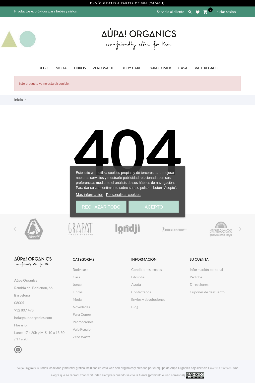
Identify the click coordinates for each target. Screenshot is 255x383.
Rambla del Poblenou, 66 (33, 288)
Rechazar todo (101, 206)
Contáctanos (141, 292)
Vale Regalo (206, 68)
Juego (44, 65)
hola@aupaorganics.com (33, 317)
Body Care (131, 68)
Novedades (81, 307)
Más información (89, 194)
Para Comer (159, 68)
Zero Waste (103, 68)
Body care (80, 269)
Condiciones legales (146, 269)
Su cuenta (199, 259)
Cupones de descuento (207, 292)
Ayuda (136, 284)
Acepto (154, 206)
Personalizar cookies (123, 194)
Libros (80, 68)
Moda (62, 65)
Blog (134, 307)
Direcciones (199, 284)
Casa (183, 68)
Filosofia (137, 277)
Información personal (206, 269)
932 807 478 (24, 310)
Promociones (83, 322)
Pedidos (196, 277)
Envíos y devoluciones (148, 299)
